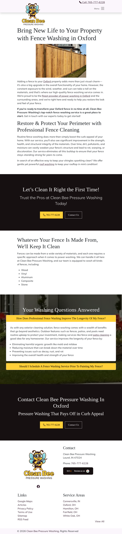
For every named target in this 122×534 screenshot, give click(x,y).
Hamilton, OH (70, 508)
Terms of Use (25, 512)
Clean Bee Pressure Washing (42, 531)
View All (99, 521)
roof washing (46, 164)
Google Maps (25, 501)
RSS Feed (23, 519)
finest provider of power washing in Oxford (66, 95)
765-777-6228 (51, 215)
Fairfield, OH (70, 512)
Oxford (47, 81)
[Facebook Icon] (38, 486)
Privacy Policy (25, 508)
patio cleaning (101, 334)
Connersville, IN (71, 501)
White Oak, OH (71, 515)
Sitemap (22, 515)
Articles (22, 504)
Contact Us (73, 215)
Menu (99, 8)
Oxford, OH (69, 504)
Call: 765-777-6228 (92, 2)
